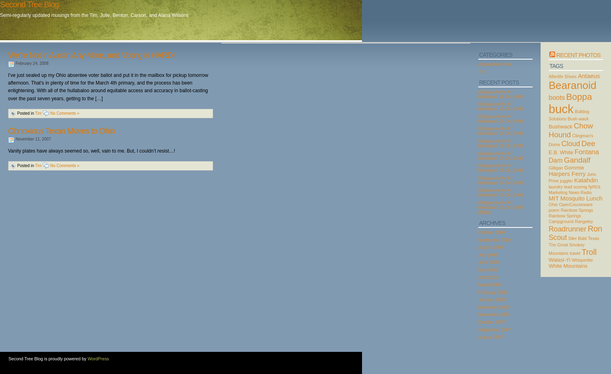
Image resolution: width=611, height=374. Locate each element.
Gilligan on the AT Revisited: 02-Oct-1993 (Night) (501, 207)
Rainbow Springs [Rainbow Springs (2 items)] (577, 210)
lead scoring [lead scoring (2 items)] (575, 186)
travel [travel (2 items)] (575, 253)
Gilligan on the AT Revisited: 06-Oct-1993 (501, 156)
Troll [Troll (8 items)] (589, 252)
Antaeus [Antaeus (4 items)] (589, 76)
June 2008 (488, 262)
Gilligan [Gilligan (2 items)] (556, 167)
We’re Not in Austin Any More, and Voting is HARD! (91, 55)
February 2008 (492, 292)
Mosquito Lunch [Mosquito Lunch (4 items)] (581, 198)
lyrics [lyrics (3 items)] (594, 187)
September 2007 (494, 329)
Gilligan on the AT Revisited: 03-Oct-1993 (501, 192)
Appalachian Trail (495, 64)
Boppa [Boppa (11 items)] (579, 97)
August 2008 (490, 247)
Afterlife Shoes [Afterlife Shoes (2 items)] (562, 76)
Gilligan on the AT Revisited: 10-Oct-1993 (501, 106)
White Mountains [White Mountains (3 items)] (568, 266)
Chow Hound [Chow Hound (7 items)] (571, 130)
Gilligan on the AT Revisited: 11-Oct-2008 (501, 94)
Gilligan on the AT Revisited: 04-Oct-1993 (501, 180)
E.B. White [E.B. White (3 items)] (561, 152)
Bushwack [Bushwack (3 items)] (560, 127)
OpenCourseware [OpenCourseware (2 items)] (576, 204)
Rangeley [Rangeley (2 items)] (584, 221)
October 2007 (491, 322)
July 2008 (487, 254)
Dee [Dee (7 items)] (588, 143)
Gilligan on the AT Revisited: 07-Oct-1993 (501, 143)
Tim (38, 113)
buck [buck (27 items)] (561, 109)
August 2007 (490, 337)
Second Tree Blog (29, 4)
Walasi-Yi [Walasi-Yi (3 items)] (559, 260)
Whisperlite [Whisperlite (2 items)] (582, 260)
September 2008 (494, 240)
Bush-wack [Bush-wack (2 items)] (578, 118)
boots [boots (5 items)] (557, 97)
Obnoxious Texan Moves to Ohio (61, 130)
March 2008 (490, 284)
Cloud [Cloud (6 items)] (571, 144)
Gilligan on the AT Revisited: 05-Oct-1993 (501, 168)
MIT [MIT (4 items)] (554, 198)
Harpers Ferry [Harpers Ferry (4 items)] (567, 174)
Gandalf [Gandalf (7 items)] (577, 160)
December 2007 (494, 307)
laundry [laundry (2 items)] (556, 186)
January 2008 (491, 299)
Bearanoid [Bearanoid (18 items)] (573, 85)
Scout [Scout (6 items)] (558, 237)
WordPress (98, 358)
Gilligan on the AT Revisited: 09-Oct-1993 (501, 119)
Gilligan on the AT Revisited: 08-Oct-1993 (501, 131)
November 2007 (494, 314)
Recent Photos (578, 55)
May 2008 (488, 269)
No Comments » (64, 113)
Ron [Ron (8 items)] (595, 228)
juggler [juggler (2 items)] (566, 180)
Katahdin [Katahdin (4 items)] (586, 180)
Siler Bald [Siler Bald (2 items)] (577, 238)
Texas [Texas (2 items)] (593, 238)
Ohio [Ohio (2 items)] (553, 204)
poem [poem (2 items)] (554, 210)
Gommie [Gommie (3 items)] (574, 168)
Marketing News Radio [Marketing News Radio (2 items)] (570, 192)
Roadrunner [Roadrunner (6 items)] (567, 229)
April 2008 (488, 277)
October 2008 (491, 232)
